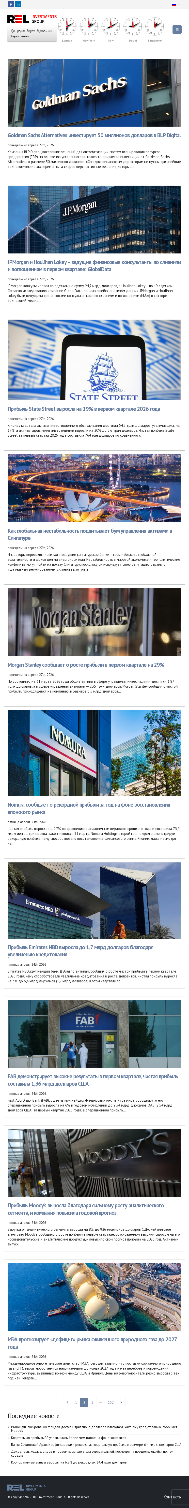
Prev (67, 1402)
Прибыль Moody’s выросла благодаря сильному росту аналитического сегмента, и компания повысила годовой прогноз (86, 1209)
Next (121, 1402)
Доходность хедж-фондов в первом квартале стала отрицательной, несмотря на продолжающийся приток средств (92, 1453)
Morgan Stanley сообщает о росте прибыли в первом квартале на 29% (86, 664)
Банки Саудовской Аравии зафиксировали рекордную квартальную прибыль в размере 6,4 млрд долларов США (96, 1444)
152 (111, 1402)
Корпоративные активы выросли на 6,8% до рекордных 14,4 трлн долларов (69, 1462)
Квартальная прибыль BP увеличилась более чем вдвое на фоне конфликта (68, 1437)
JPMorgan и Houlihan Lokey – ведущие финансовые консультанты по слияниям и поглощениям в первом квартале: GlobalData (94, 265)
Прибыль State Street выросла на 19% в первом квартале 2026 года (84, 408)
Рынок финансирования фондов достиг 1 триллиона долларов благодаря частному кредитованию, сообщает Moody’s (94, 1429)
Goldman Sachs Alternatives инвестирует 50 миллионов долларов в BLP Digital (94, 135)
